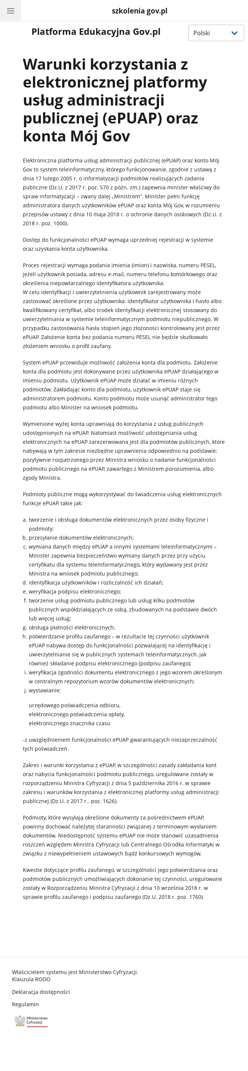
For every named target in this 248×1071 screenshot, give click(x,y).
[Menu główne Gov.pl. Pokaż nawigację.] (10, 10)
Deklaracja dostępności (41, 991)
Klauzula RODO (31, 979)
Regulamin (25, 1004)
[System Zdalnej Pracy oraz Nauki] (139, 11)
